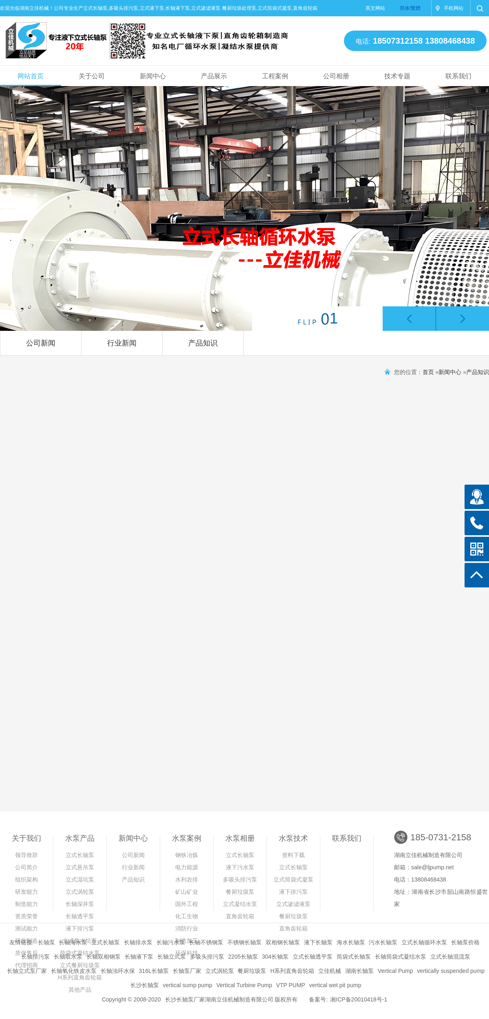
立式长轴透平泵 (313, 956)
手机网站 (453, 8)
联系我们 (458, 76)
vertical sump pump (187, 985)
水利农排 (186, 879)
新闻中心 (153, 76)
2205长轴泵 (243, 956)
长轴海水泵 (73, 942)
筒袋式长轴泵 (354, 956)
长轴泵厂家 (187, 971)
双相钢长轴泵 (283, 942)
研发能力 (26, 891)
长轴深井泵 (80, 904)
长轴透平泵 (80, 916)
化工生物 (186, 916)
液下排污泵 (80, 928)
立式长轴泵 (80, 855)
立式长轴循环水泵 (424, 942)
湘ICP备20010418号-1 (358, 999)
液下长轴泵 (318, 942)
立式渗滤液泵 (293, 904)
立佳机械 (329, 971)
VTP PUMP (290, 985)
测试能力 (26, 928)
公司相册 (336, 76)
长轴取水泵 (68, 956)
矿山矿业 (186, 891)
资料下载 (293, 855)
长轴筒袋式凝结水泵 (400, 956)
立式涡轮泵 (80, 891)
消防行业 (186, 928)
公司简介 (26, 867)
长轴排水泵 (138, 942)
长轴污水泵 (170, 942)
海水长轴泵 (351, 942)
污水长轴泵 (383, 942)
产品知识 (203, 343)
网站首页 (31, 76)
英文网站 (375, 8)
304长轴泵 (275, 956)
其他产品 (79, 989)
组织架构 (26, 879)
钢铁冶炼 (186, 855)
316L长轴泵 (154, 971)
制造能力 (26, 904)
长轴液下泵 (139, 956)
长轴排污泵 (35, 956)
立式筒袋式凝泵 (293, 879)
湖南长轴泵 (359, 971)
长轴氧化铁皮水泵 (74, 971)
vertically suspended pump (451, 971)
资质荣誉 (26, 916)
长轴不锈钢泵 (206, 942)
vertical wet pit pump (335, 985)
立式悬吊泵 (80, 867)
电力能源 (186, 867)
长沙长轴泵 (144, 985)
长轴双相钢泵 (103, 956)
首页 (428, 372)
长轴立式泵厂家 (27, 971)
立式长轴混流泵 (450, 956)
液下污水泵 (240, 867)
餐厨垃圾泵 (240, 891)
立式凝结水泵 (240, 904)
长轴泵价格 (465, 942)
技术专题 (397, 76)
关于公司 (92, 76)
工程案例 (275, 76)
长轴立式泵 (171, 956)
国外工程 (186, 904)
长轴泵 (46, 942)
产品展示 (214, 76)
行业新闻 (122, 343)
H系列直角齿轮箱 (292, 971)
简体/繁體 (410, 8)
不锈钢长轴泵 (244, 942)
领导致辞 (26, 855)
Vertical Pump (395, 971)
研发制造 (26, 940)
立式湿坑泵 (80, 879)
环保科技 (186, 953)
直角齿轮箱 (240, 916)
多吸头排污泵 (240, 879)
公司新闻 (40, 343)
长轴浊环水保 (118, 971)
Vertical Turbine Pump (244, 985)
